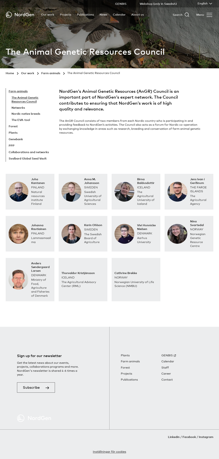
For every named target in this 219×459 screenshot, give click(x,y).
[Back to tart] (20, 14)
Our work (47, 14)
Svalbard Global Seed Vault (28, 158)
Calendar (119, 14)
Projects (65, 14)
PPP (12, 145)
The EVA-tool (21, 120)
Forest (13, 126)
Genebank (16, 139)
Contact (167, 379)
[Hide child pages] (41, 91)
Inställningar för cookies (109, 451)
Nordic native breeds (26, 113)
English (204, 3)
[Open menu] (204, 15)
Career (166, 373)
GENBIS (167, 355)
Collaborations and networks (29, 152)
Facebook (189, 437)
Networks (18, 107)
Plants (13, 132)
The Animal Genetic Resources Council (25, 99)
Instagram (206, 437)
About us (137, 14)
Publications (85, 14)
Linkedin (174, 437)
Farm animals (18, 91)
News (103, 14)
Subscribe (31, 387)
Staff (165, 367)
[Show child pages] (36, 126)
